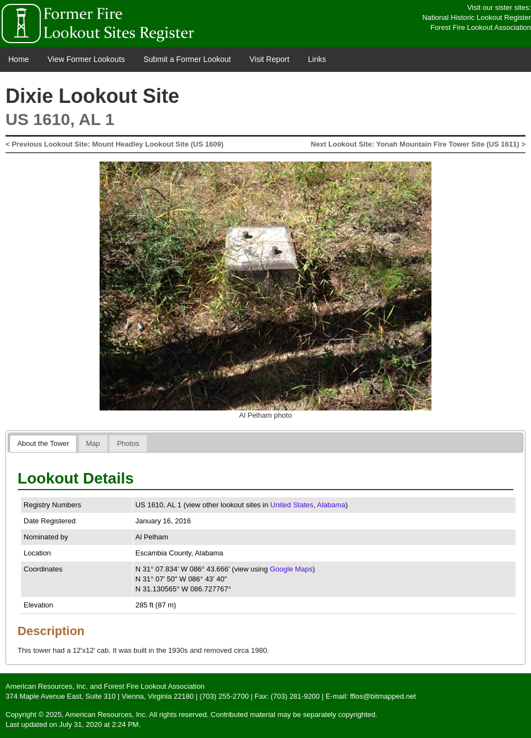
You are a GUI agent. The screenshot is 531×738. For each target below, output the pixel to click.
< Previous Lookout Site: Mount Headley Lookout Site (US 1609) (114, 144)
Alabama (331, 505)
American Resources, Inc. (47, 686)
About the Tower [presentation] (43, 443)
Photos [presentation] (128, 443)
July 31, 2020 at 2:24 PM (99, 724)
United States (292, 505)
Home (18, 59)
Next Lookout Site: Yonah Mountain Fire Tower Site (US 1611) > (418, 144)
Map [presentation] (93, 443)
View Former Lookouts (86, 59)
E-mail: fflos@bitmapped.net (371, 696)
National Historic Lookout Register (476, 17)
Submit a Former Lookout (187, 59)
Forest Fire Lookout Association (480, 27)
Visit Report (269, 59)
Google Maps (291, 569)
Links (317, 59)
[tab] (43, 443)
